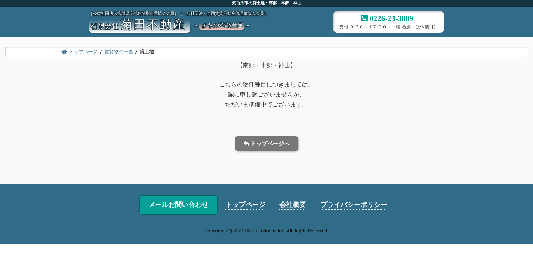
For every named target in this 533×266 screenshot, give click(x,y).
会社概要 (292, 204)
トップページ (245, 204)
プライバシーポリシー (354, 204)
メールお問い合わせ (178, 204)
